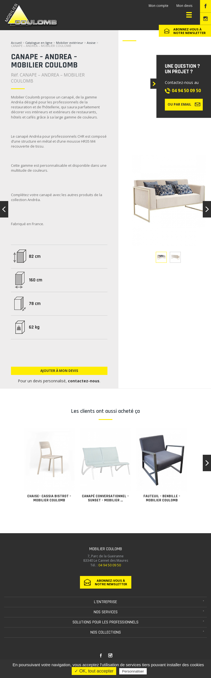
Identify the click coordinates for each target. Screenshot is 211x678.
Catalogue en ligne (38, 43)
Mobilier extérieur (69, 43)
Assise (91, 43)
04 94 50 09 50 (186, 90)
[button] (207, 463)
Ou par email (184, 104)
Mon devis (184, 5)
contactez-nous (83, 380)
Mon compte (158, 5)
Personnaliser (133, 671)
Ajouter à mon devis (59, 370)
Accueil (16, 43)
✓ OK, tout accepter (93, 671)
